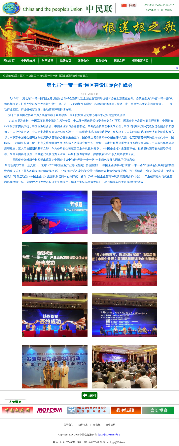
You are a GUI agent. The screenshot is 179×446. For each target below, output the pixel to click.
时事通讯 (47, 60)
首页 (22, 75)
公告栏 (32, 75)
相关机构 (101, 60)
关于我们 (68, 424)
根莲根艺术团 (139, 60)
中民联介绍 (28, 60)
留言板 (96, 424)
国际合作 (83, 60)
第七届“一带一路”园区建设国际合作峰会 (61, 75)
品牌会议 (65, 60)
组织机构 (83, 424)
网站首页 (9, 60)
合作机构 (110, 424)
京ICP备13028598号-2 (109, 434)
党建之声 (119, 60)
